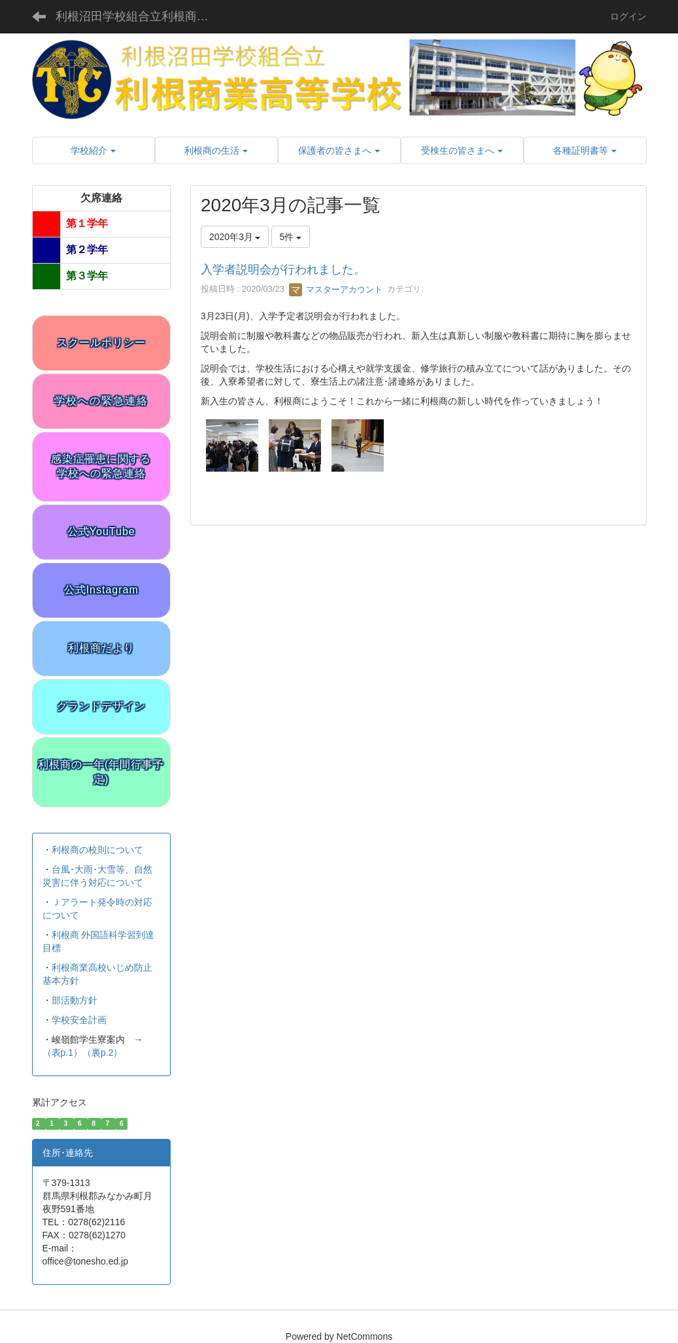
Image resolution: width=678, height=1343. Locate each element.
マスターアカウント (335, 289)
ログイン (628, 16)
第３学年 (87, 275)
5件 (291, 237)
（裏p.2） (102, 1052)
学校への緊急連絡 (101, 400)
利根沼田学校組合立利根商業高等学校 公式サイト (142, 16)
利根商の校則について (97, 850)
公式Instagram (101, 589)
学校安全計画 (79, 1020)
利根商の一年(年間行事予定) (101, 772)
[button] (93, 150)
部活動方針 (74, 1000)
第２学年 (87, 249)
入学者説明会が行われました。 (283, 269)
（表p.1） (62, 1052)
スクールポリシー (101, 342)
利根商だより (101, 648)
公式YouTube (101, 531)
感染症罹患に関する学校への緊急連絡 (101, 466)
